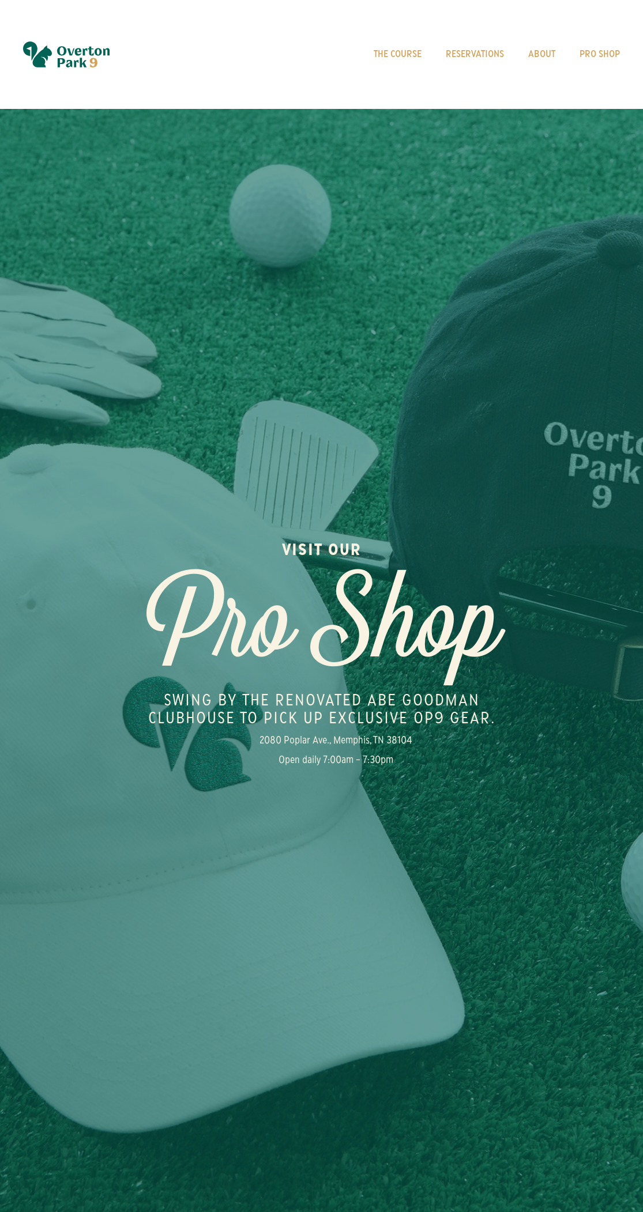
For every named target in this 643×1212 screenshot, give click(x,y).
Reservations (475, 54)
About (541, 54)
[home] (66, 54)
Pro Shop (600, 54)
